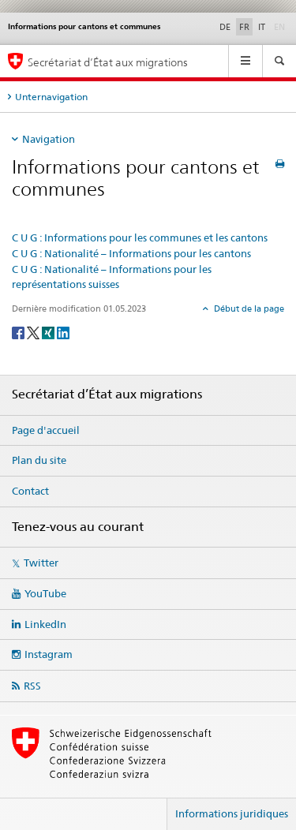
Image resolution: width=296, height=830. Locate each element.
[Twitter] (34, 332)
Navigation (48, 139)
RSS (32, 685)
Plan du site (39, 460)
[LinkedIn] (63, 332)
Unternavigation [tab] (51, 97)
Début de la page (248, 308)
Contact (30, 490)
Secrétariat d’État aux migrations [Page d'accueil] (108, 62)
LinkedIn (45, 624)
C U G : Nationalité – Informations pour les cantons (131, 253)
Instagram (48, 654)
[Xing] (49, 332)
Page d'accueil (46, 430)
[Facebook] (19, 332)
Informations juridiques (231, 813)
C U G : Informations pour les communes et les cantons (140, 237)
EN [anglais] (281, 26)
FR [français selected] (244, 26)
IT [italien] (261, 26)
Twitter (41, 562)
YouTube (45, 593)
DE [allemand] (224, 26)
